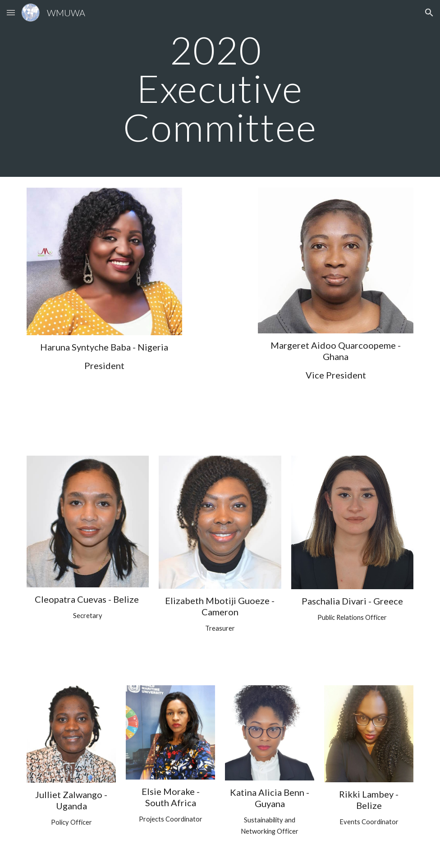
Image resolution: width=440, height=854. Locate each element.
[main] (220, 88)
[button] (11, 12)
